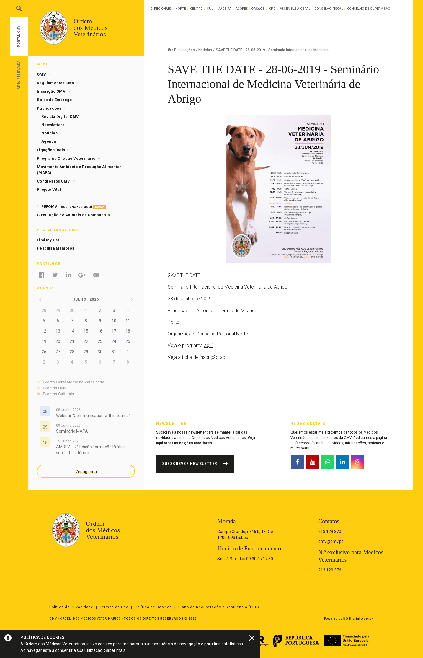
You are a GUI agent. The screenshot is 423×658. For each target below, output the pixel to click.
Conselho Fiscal (328, 9)
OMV (41, 74)
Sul (210, 9)
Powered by (349, 618)
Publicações (184, 50)
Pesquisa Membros (55, 248)
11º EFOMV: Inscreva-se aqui (71, 206)
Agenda (48, 141)
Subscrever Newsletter (189, 464)
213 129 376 (329, 570)
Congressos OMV (53, 181)
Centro (196, 9)
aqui (208, 345)
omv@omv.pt (330, 541)
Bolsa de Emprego (54, 99)
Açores (242, 9)
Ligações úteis (51, 150)
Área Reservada (19, 74)
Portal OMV (19, 36)
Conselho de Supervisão (368, 9)
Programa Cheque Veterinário (66, 158)
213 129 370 (329, 531)
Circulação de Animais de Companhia (73, 215)
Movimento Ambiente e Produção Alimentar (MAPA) (79, 169)
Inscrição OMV (51, 91)
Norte (180, 9)
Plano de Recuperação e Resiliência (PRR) (218, 607)
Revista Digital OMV (60, 116)
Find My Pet (48, 240)
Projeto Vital (49, 189)
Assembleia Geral (295, 9)
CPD (272, 9)
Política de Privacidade (71, 607)
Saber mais (114, 650)
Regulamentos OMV (55, 83)
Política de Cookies (153, 607)
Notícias (205, 50)
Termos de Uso (114, 607)
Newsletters (52, 125)
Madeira (224, 9)
